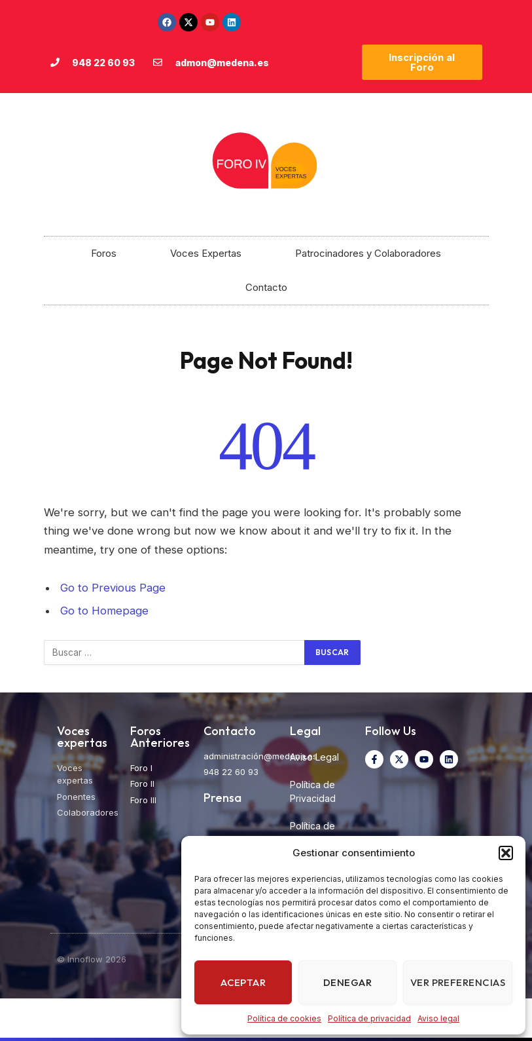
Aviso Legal (314, 757)
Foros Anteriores (160, 736)
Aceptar (243, 982)
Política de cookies (284, 1018)
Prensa (222, 797)
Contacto (266, 287)
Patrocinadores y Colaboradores (368, 253)
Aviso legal (438, 1018)
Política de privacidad (369, 1018)
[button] (505, 853)
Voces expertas (82, 736)
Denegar (347, 982)
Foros (103, 253)
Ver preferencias (457, 982)
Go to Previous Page (113, 587)
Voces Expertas (205, 253)
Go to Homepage (104, 610)
